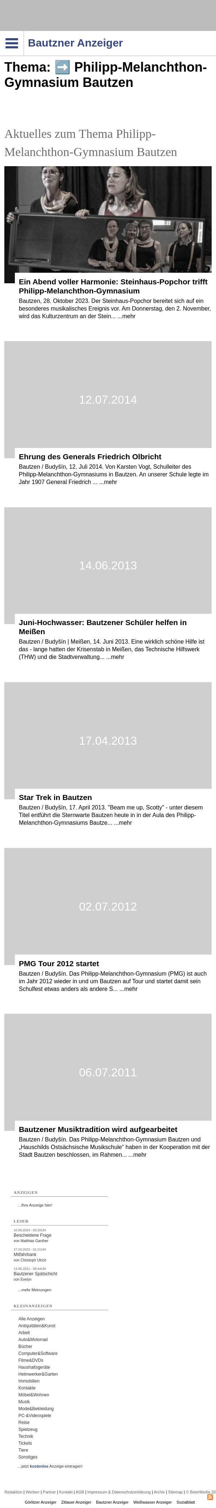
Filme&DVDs (30, 1360)
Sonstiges (28, 1457)
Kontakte (27, 1388)
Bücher (25, 1346)
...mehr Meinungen (34, 1290)
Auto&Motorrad (33, 1339)
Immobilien (29, 1381)
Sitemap (175, 1492)
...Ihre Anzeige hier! (35, 1205)
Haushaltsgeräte (34, 1367)
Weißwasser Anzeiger (152, 1502)
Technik (25, 1436)
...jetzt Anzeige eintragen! (50, 1466)
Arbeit (24, 1333)
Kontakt (65, 1492)
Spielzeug (28, 1429)
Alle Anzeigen (31, 1319)
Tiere (23, 1450)
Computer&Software (38, 1353)
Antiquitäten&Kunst (36, 1326)
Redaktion (13, 1492)
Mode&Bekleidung (36, 1409)
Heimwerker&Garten (38, 1374)
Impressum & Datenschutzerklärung (119, 1492)
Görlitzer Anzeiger (40, 1502)
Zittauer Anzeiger (76, 1502)
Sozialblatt (185, 1502)
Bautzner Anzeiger (112, 1502)
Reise (24, 1422)
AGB (80, 1492)
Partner (49, 1492)
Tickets (25, 1443)
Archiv (159, 1492)
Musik (24, 1402)
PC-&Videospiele (34, 1415)
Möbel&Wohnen (33, 1395)
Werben (33, 1492)
